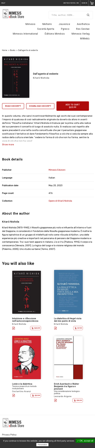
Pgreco (65, 28)
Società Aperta (45, 28)
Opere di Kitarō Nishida (60, 201)
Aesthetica (83, 24)
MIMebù (84, 38)
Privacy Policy (9, 434)
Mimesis (30, 24)
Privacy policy (56, 444)
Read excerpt (13, 106)
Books (12, 50)
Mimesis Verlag (80, 33)
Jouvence (64, 24)
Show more (8, 144)
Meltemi (47, 24)
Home (4, 50)
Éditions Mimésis (55, 33)
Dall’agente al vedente (28, 50)
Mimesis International (25, 33)
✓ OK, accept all (85, 441)
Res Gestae (82, 28)
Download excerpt (40, 106)
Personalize (42, 445)
